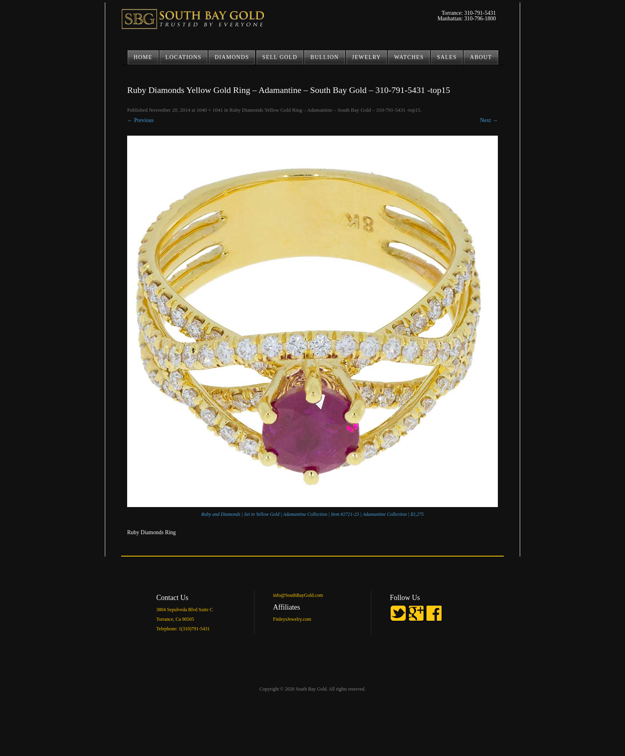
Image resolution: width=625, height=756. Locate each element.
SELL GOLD (279, 57)
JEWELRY (366, 57)
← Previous (140, 120)
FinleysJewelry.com (292, 619)
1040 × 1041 (210, 110)
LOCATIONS (183, 57)
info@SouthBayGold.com (298, 595)
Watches (409, 57)
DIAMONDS (231, 57)
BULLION (325, 57)
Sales (447, 57)
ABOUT (481, 57)
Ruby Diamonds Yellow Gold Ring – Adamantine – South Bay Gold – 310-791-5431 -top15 (325, 110)
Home (143, 57)
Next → (489, 120)
